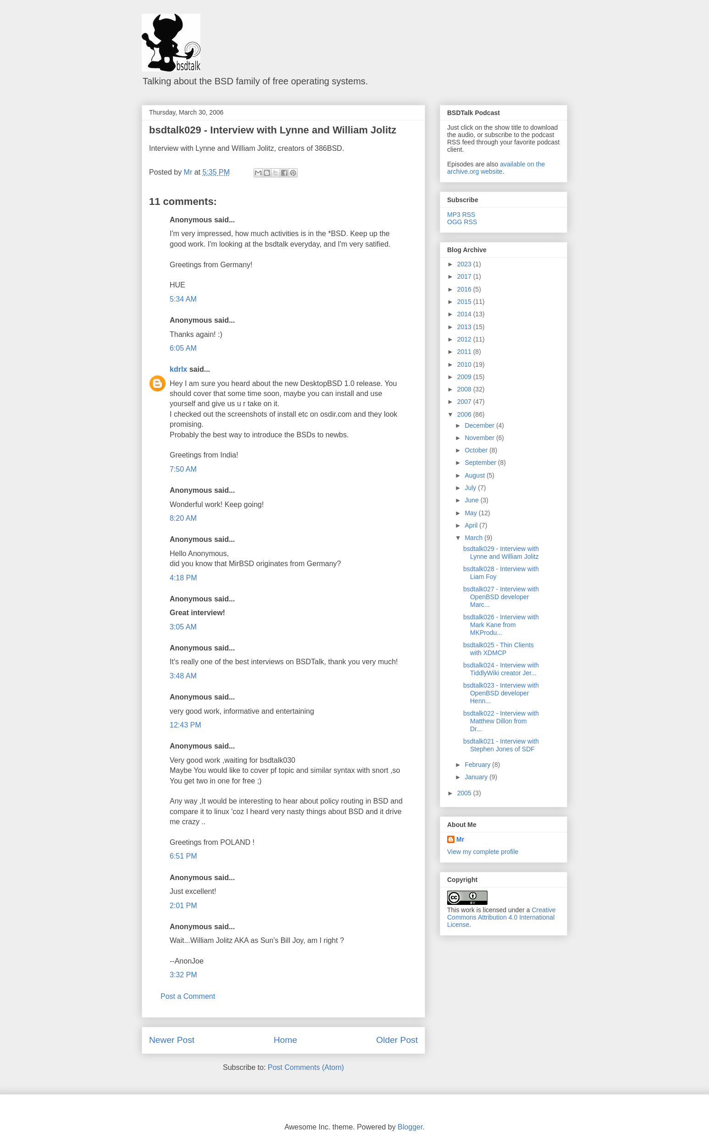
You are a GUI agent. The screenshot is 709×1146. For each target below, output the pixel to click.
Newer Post (171, 1040)
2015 (465, 301)
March (474, 537)
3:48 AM (183, 676)
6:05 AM (183, 348)
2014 (465, 314)
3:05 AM (183, 627)
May (471, 513)
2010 (465, 364)
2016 (465, 289)
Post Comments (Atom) (306, 1067)
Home (285, 1040)
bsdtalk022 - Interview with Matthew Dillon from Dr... (501, 721)
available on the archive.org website (496, 167)
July (471, 487)
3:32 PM (183, 975)
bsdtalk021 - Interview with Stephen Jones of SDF (501, 745)
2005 (465, 793)
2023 (465, 264)
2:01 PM (183, 905)
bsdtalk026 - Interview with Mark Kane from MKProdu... (501, 624)
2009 (465, 376)
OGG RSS (462, 222)
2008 (465, 389)
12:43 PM (185, 725)
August (475, 475)
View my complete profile (482, 851)
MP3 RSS (461, 214)
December (480, 425)
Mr (460, 839)
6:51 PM (183, 856)
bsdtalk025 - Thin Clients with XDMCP (498, 648)
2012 (465, 339)
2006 (465, 414)
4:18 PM (183, 578)
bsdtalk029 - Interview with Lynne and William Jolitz (272, 130)
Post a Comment (188, 996)
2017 (465, 276)
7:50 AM (183, 469)
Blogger (410, 1127)
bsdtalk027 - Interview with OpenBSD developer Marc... (501, 596)
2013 (465, 327)
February (478, 764)
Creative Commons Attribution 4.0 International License (501, 917)
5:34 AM (183, 299)
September (481, 462)
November (480, 437)
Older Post (397, 1040)
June (472, 500)
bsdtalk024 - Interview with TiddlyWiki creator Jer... (501, 669)
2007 (465, 401)
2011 (465, 351)
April (472, 525)
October (477, 450)
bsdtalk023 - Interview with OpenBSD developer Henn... (501, 693)
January (477, 777)
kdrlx (178, 369)
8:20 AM (183, 518)
